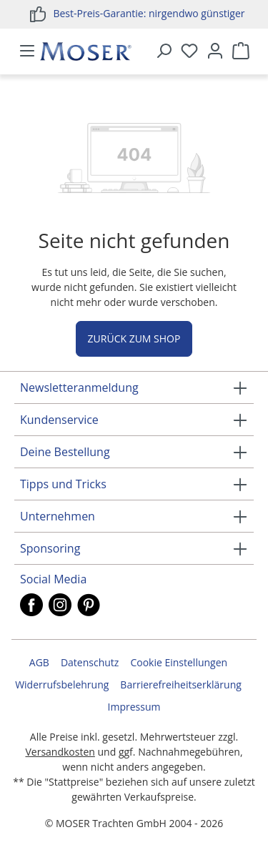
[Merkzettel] (189, 51)
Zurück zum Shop (134, 338)
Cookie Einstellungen (178, 662)
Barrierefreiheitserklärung (180, 684)
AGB (39, 662)
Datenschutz (90, 662)
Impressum (134, 706)
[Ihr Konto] (215, 51)
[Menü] (27, 51)
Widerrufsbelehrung (62, 684)
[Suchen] (164, 51)
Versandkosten (59, 751)
